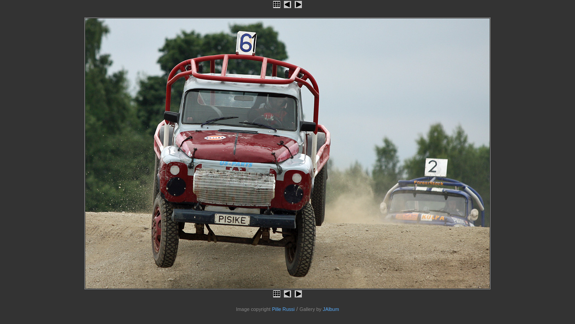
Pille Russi (283, 309)
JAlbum (331, 309)
